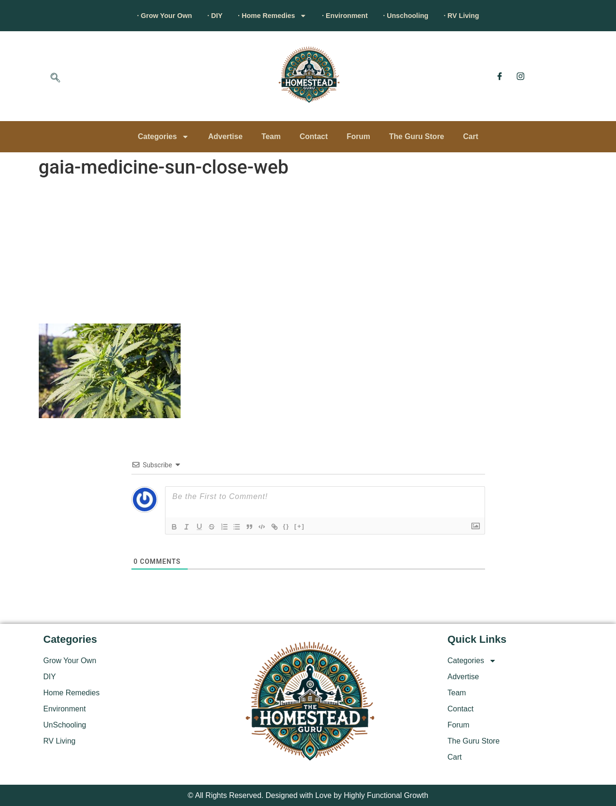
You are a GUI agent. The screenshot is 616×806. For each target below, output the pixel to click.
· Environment (349, 15)
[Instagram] (520, 76)
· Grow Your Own (144, 15)
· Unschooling (418, 15)
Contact (314, 136)
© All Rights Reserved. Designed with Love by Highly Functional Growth (308, 795)
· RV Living (481, 15)
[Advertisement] (308, 252)
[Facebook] (500, 76)
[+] (306, 526)
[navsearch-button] (55, 78)
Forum (358, 136)
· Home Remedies (267, 15)
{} (292, 526)
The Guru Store (416, 136)
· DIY (202, 15)
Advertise (225, 136)
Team (271, 136)
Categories (163, 136)
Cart (470, 136)
